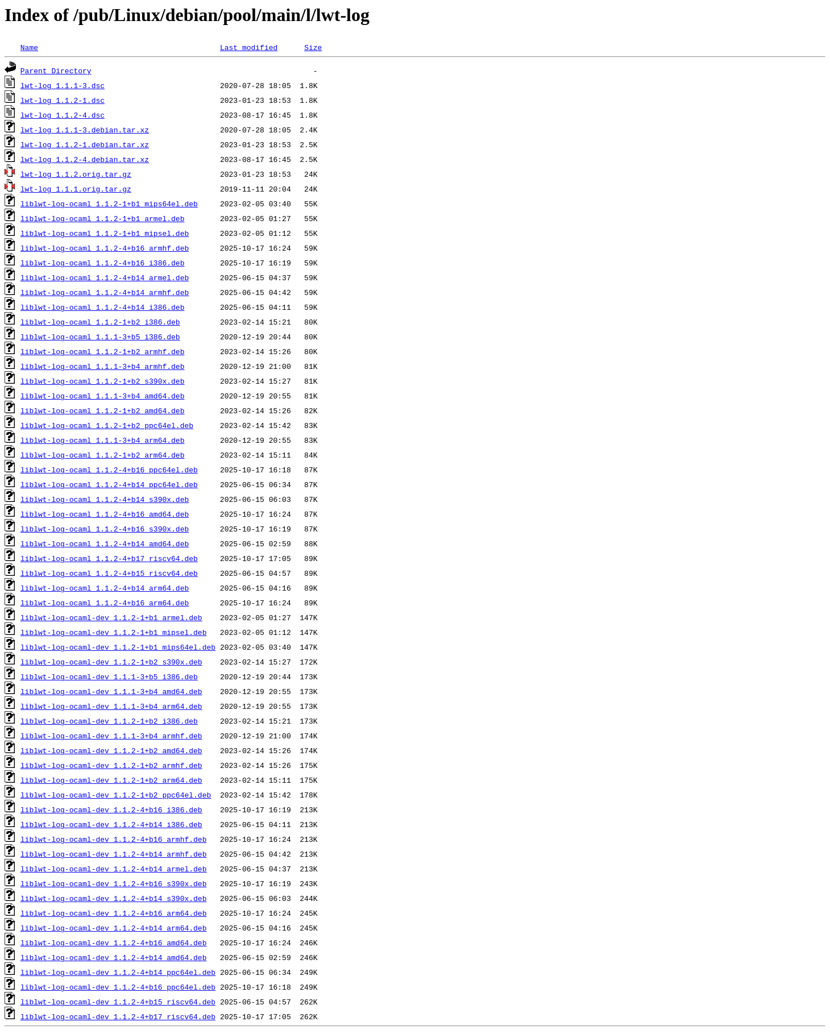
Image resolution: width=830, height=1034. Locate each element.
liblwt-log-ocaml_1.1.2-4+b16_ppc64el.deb (109, 469)
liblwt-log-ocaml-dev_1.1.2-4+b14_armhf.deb (113, 854)
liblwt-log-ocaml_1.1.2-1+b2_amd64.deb (102, 410)
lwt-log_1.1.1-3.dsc (62, 85)
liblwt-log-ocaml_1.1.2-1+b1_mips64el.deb (109, 203)
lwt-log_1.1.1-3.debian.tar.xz (84, 129)
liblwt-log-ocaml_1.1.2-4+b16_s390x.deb (104, 529)
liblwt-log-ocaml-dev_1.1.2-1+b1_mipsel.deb (113, 632)
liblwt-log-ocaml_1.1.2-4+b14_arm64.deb (104, 588)
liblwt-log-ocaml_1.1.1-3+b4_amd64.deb (102, 396)
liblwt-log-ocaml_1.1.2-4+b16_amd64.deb (104, 514)
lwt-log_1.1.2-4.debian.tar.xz (84, 159)
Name (29, 47)
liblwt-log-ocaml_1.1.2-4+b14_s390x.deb (104, 499)
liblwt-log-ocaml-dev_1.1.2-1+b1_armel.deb (111, 617)
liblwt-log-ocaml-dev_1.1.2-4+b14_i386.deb (111, 824)
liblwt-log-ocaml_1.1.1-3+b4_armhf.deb (102, 366)
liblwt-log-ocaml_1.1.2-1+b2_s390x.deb (102, 381)
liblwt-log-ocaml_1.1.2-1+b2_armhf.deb (102, 351)
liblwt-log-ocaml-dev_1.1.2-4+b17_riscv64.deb (117, 1016)
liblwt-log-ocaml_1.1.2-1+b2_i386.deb (100, 322)
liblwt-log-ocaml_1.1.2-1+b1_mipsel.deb (104, 233)
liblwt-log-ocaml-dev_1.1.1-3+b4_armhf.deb (111, 735)
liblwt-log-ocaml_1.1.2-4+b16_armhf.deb (104, 248)
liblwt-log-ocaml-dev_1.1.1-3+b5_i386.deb (109, 676)
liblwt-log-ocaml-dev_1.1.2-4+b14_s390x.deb (113, 898)
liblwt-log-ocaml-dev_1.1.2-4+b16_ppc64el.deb (117, 987)
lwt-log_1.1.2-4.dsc (62, 115)
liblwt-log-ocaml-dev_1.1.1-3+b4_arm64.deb (111, 706)
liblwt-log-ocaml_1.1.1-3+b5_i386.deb (100, 336)
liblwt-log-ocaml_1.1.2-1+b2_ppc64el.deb (106, 425)
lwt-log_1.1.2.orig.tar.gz (75, 174)
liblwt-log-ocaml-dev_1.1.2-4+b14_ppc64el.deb (117, 972)
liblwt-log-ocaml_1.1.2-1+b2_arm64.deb (102, 455)
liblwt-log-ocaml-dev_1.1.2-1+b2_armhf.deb (111, 765)
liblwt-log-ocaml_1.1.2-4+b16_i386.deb (102, 263)
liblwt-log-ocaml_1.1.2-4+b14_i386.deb (102, 307)
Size (313, 47)
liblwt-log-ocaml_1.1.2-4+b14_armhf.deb (104, 292)
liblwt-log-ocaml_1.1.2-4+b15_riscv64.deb (109, 573)
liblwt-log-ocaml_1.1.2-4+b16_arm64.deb (104, 602)
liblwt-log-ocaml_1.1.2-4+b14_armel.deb (104, 277)
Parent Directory (56, 70)
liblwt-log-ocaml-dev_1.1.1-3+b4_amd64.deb (111, 691)
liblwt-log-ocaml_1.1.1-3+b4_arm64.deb (102, 440)
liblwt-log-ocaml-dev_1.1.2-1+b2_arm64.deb (111, 780)
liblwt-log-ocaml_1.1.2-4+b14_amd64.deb (104, 543)
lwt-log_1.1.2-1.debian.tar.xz (84, 144)
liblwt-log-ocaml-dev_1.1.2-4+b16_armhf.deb (113, 839)
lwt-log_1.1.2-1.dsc (62, 100)
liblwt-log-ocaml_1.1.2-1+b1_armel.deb (102, 218)
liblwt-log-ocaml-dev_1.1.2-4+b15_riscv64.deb (117, 1001)
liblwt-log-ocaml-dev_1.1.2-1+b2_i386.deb (109, 721)
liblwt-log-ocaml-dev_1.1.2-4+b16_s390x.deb (113, 883)
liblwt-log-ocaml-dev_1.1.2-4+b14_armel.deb (113, 868)
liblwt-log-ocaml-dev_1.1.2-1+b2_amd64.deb (111, 750)
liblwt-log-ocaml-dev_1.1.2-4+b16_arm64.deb (113, 913)
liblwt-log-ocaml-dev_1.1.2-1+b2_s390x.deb (111, 662)
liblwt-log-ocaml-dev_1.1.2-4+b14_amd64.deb (113, 957)
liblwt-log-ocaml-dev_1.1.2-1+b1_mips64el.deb (117, 647)
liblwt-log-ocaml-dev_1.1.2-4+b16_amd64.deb (113, 942)
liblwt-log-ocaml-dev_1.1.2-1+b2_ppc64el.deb (115, 795)
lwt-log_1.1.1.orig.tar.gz (75, 189)
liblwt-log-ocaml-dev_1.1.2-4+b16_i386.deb (111, 809)
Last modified (248, 47)
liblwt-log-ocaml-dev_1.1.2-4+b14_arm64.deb (113, 928)
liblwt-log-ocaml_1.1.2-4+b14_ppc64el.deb (109, 484)
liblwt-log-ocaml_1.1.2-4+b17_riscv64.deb (109, 558)
